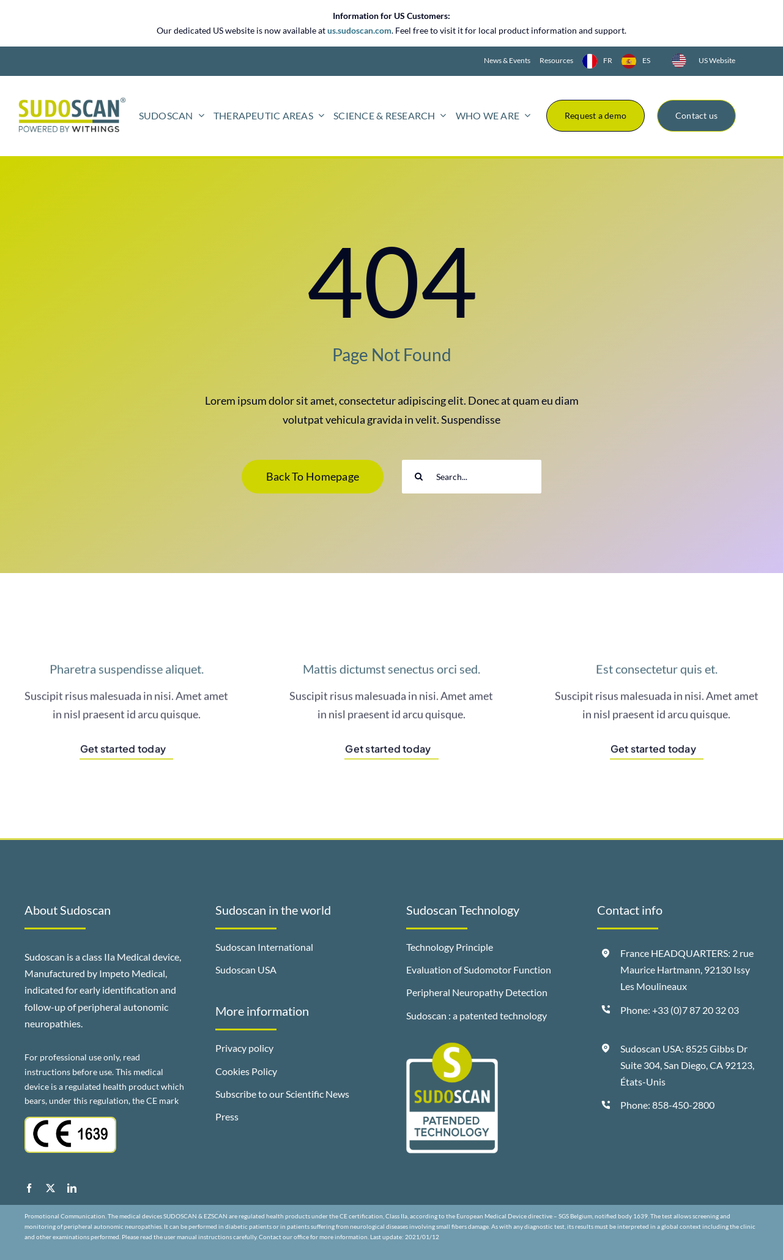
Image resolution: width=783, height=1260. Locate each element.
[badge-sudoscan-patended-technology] (452, 1047)
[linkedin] (71, 1188)
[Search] (419, 476)
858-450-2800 (683, 1105)
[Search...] (471, 476)
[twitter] (50, 1188)
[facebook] (29, 1188)
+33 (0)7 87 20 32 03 (695, 1010)
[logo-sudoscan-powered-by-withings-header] (72, 102)
